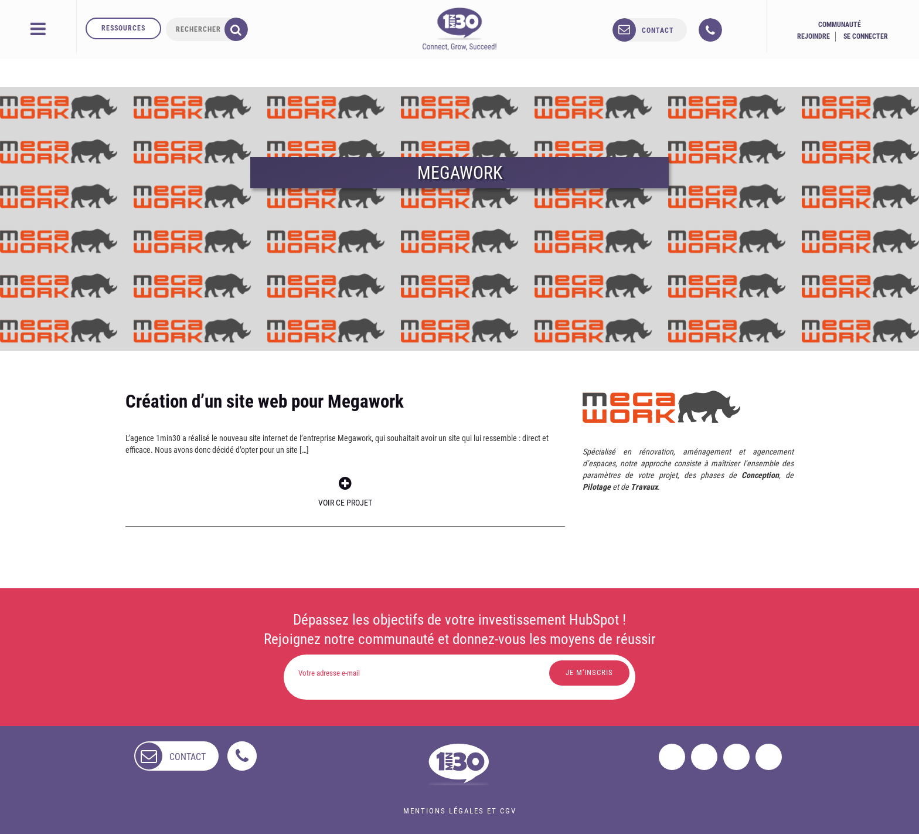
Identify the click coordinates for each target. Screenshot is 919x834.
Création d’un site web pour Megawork (264, 401)
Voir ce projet (345, 491)
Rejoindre (813, 36)
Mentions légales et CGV (459, 810)
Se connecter (865, 36)
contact (658, 30)
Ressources (123, 28)
